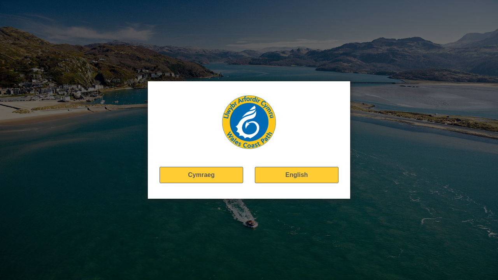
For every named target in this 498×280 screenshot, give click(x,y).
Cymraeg (201, 175)
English (297, 175)
